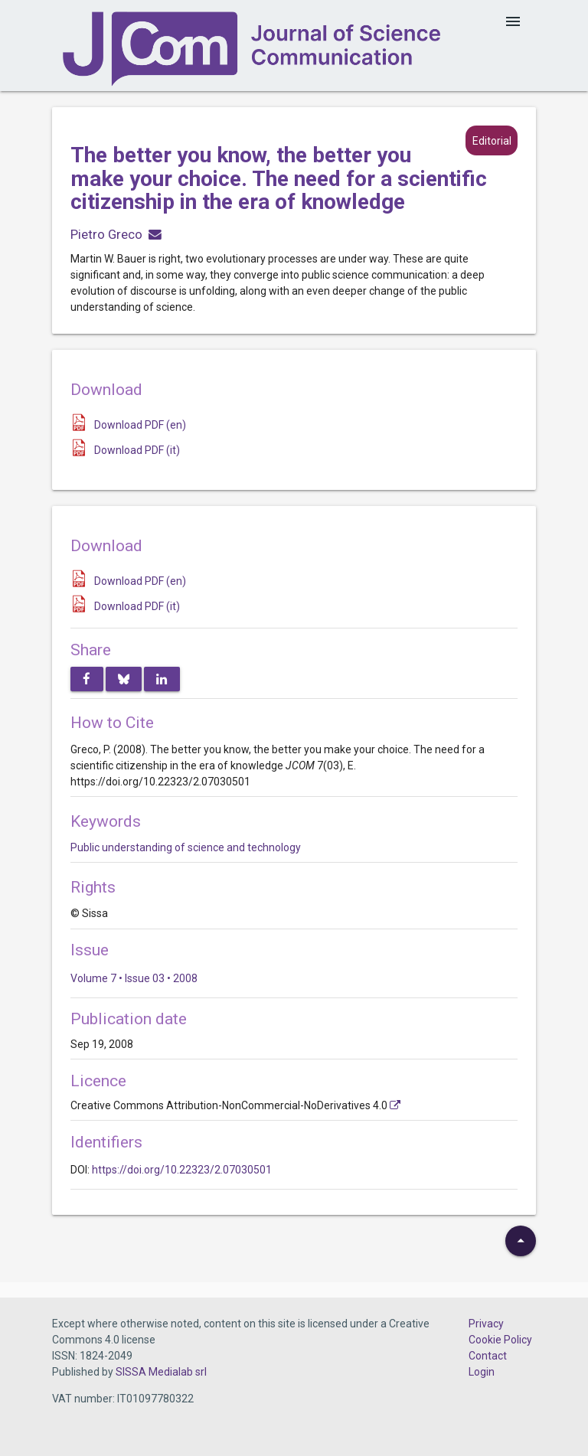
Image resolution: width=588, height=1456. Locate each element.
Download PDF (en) (140, 425)
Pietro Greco (106, 234)
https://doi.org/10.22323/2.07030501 (182, 1170)
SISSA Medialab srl (161, 1372)
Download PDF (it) (137, 450)
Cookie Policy (500, 1340)
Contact (488, 1356)
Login (482, 1372)
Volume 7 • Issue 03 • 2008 (134, 978)
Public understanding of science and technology (185, 847)
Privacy (486, 1323)
